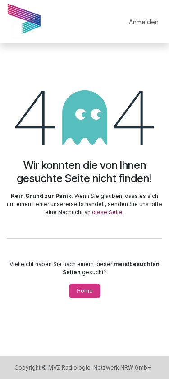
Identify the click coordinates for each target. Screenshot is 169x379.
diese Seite (107, 212)
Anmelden (144, 22)
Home (85, 290)
